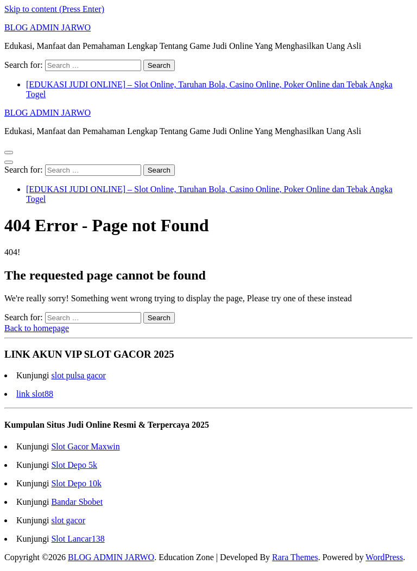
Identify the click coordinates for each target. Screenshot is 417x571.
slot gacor (68, 520)
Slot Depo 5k (74, 465)
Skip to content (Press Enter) (54, 9)
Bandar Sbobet (77, 501)
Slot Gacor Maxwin (85, 446)
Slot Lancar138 (77, 538)
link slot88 (34, 393)
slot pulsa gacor (78, 375)
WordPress (384, 557)
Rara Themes (295, 557)
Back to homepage (36, 328)
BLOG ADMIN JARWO (47, 27)
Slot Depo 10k (76, 483)
